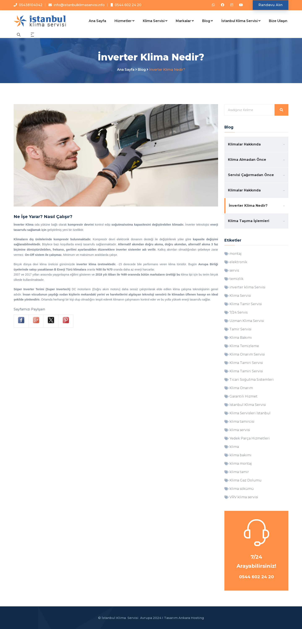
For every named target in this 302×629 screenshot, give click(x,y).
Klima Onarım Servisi (247, 354)
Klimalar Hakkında (244, 144)
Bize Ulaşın (278, 21)
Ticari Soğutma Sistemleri (251, 380)
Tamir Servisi (240, 329)
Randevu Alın (270, 5)
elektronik (238, 262)
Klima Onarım (241, 388)
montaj (235, 254)
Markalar (185, 21)
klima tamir (239, 472)
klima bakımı (240, 455)
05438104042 (30, 5)
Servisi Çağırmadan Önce (251, 175)
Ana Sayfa (97, 21)
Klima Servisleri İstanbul (250, 413)
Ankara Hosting (191, 618)
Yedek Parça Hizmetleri (249, 438)
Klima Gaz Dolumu (245, 480)
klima (234, 447)
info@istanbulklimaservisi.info (79, 5)
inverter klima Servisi (247, 287)
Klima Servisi (155, 21)
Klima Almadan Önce (247, 160)
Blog (207, 21)
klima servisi (239, 430)
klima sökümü (241, 489)
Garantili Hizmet (243, 396)
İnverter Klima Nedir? (248, 206)
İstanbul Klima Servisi (240, 21)
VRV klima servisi (243, 497)
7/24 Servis (238, 312)
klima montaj (240, 464)
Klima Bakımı (240, 338)
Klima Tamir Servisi (245, 304)
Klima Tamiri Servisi (246, 363)
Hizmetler (124, 21)
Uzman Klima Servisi (246, 321)
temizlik (236, 279)
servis (234, 270)
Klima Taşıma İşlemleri (248, 221)
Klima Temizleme (244, 346)
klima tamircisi (241, 422)
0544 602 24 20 (128, 5)
